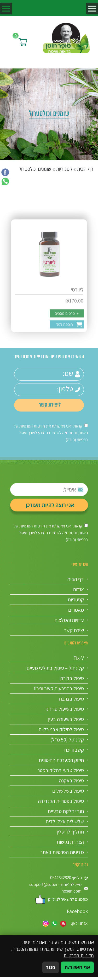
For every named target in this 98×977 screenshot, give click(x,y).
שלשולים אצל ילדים (65, 821)
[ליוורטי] (49, 301)
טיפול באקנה (71, 780)
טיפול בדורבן (72, 678)
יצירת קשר (74, 630)
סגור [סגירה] (50, 967)
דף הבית (85, 169)
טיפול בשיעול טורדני (64, 709)
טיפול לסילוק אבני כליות (61, 729)
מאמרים (76, 609)
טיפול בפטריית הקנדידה (61, 801)
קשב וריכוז (74, 749)
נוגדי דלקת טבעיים (66, 811)
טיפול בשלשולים (68, 790)
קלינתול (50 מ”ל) (67, 739)
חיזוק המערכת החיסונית (61, 760)
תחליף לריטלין (70, 831)
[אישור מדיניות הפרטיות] (86, 425)
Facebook (77, 911)
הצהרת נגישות (70, 842)
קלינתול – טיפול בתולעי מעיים (55, 668)
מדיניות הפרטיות (32, 426)
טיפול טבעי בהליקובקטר (60, 770)
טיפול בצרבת (71, 698)
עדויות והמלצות (69, 620)
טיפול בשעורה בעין (66, 719)
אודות (78, 589)
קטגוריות (64, 169)
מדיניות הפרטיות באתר (62, 852)
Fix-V (78, 657)
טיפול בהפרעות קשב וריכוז (58, 688)
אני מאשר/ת (77, 967)
